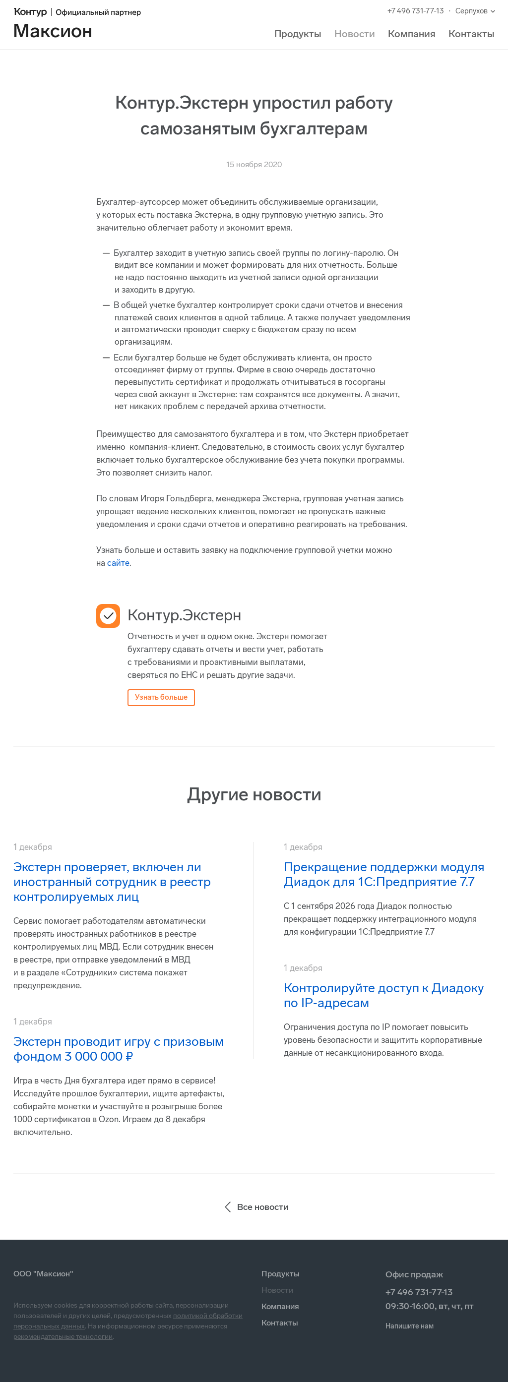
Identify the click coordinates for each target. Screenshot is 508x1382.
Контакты (471, 34)
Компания (412, 34)
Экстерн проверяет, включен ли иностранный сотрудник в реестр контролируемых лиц (112, 881)
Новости (354, 34)
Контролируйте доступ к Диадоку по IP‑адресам (384, 995)
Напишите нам (409, 1326)
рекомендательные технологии (63, 1336)
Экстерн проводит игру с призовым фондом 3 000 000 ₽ (118, 1049)
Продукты (297, 34)
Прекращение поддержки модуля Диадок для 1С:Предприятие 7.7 (384, 874)
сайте (118, 563)
